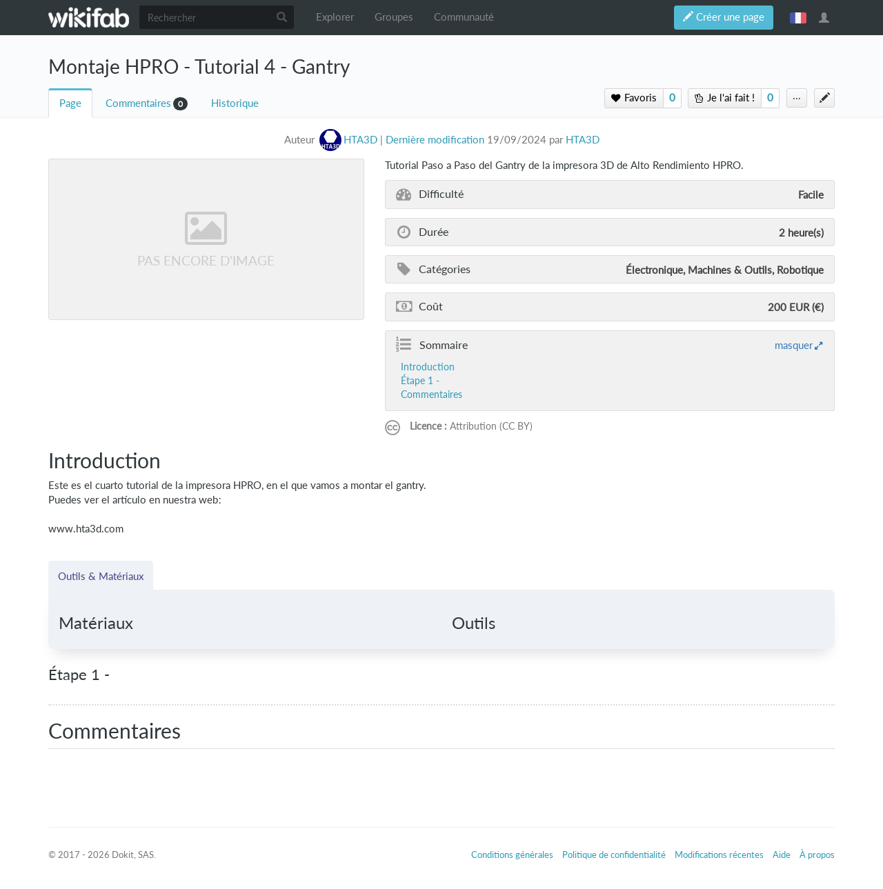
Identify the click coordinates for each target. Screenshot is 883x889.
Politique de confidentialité (614, 854)
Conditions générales (512, 854)
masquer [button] (794, 345)
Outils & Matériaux (100, 576)
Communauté (464, 17)
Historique (235, 103)
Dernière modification (435, 140)
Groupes (394, 17)
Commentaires (138, 103)
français (798, 17)
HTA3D (582, 140)
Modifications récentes (719, 854)
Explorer (335, 17)
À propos (817, 854)
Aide (782, 854)
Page (70, 103)
